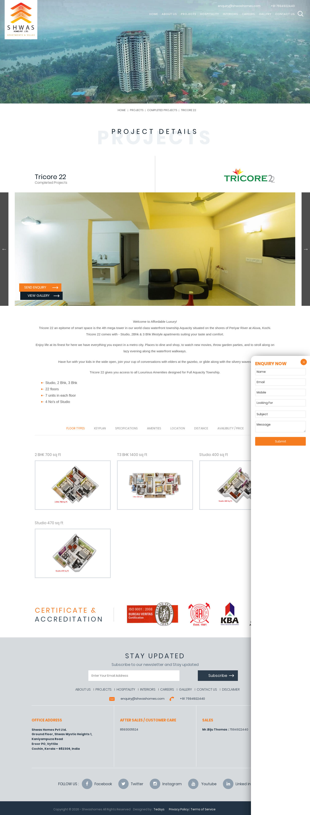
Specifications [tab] (126, 428)
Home (121, 110)
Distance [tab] (201, 428)
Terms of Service (203, 809)
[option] (155, 249)
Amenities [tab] (154, 428)
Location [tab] (177, 428)
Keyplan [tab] (100, 428)
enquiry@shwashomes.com (239, 6)
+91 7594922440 (283, 6)
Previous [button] (4, 249)
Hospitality (209, 14)
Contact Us (285, 14)
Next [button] (306, 249)
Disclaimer (231, 689)
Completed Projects (162, 110)
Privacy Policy (179, 809)
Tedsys (159, 809)
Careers (248, 14)
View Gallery (82, 295)
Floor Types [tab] (75, 428)
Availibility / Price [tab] (230, 428)
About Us (169, 14)
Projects (188, 14)
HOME (153, 14)
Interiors (230, 14)
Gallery (265, 14)
